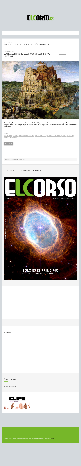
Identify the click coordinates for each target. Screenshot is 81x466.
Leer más (8, 143)
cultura (15, 136)
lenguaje (6, 137)
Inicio (5, 42)
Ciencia (6, 133)
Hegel (64, 136)
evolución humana (40, 136)
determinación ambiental (26, 136)
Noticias (10, 42)
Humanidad (70, 136)
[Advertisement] (40, 6)
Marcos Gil (62, 54)
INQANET (53, 438)
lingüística (13, 137)
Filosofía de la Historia (54, 136)
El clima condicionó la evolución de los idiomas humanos (27, 55)
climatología (8, 136)
